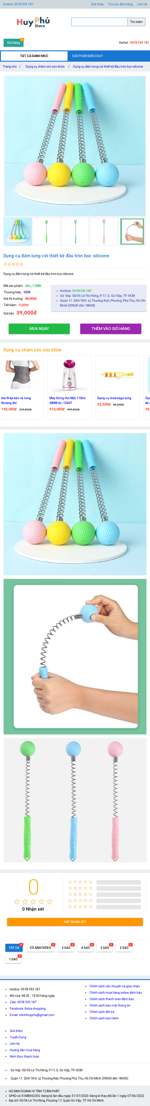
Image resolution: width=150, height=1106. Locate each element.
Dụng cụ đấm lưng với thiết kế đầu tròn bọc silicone (108, 66)
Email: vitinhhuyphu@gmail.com (32, 1015)
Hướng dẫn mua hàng (25, 1050)
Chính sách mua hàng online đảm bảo (116, 992)
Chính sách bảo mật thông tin (110, 1005)
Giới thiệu (97, 4)
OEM (27, 292)
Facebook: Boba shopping (28, 1008)
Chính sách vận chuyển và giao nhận (115, 986)
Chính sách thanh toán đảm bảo (112, 999)
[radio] (17, 902)
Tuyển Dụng (18, 1037)
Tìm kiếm (136, 22)
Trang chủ (12, 66)
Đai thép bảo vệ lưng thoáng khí (18, 400)
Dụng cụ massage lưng (117, 398)
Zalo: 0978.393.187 (23, 1002)
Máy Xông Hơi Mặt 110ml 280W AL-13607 (70, 400)
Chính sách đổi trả (102, 1012)
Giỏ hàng (13, 42)
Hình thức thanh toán (24, 1056)
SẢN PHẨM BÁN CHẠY (87, 56)
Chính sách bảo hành (104, 1018)
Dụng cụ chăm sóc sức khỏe (45, 66)
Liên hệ (142, 4)
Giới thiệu (16, 1031)
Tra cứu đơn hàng (120, 4)
